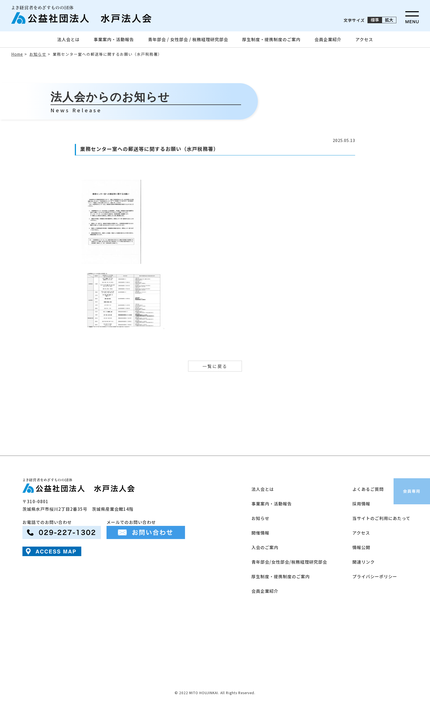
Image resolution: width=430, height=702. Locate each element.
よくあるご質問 (368, 489)
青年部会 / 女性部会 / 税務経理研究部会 (188, 39)
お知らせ (37, 54)
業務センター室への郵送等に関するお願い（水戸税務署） (107, 54)
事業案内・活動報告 (114, 39)
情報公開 (361, 547)
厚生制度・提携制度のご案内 (271, 39)
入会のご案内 (264, 547)
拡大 (389, 20)
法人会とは (68, 39)
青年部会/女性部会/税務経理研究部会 (289, 562)
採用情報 (361, 504)
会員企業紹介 (328, 39)
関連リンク (363, 562)
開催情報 (260, 533)
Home (17, 54)
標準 (375, 20)
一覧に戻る (215, 366)
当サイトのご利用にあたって (381, 518)
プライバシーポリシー (374, 576)
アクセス (364, 39)
